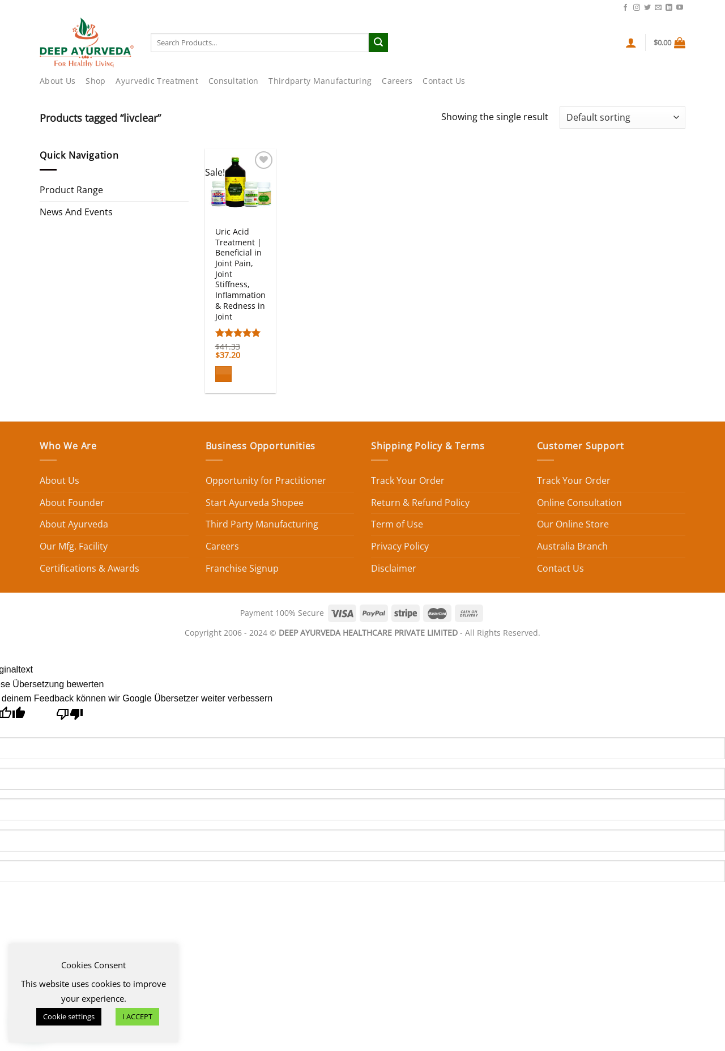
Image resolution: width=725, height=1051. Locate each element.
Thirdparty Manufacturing (320, 80)
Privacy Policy (400, 546)
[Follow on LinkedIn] (669, 8)
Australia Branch (572, 546)
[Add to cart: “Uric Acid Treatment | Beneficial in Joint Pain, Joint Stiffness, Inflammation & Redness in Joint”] (223, 374)
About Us (57, 80)
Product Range (71, 190)
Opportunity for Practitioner (266, 480)
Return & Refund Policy (420, 502)
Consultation (233, 80)
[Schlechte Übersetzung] (70, 717)
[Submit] (378, 42)
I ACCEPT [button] (137, 1016)
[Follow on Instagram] (636, 8)
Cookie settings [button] (69, 1016)
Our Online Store (573, 524)
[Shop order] (622, 118)
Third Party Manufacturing (262, 524)
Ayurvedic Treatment (157, 80)
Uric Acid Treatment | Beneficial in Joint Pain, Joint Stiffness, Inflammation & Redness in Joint (240, 274)
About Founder (72, 502)
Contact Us (595, 7)
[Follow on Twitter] (647, 8)
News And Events (76, 212)
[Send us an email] (658, 8)
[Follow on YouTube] (679, 8)
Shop (95, 80)
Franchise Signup (242, 568)
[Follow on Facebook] (625, 8)
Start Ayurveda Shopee (255, 502)
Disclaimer (393, 568)
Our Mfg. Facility (74, 546)
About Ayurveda (74, 524)
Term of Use (397, 524)
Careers (397, 80)
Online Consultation (579, 502)
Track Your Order (408, 480)
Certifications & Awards (89, 568)
